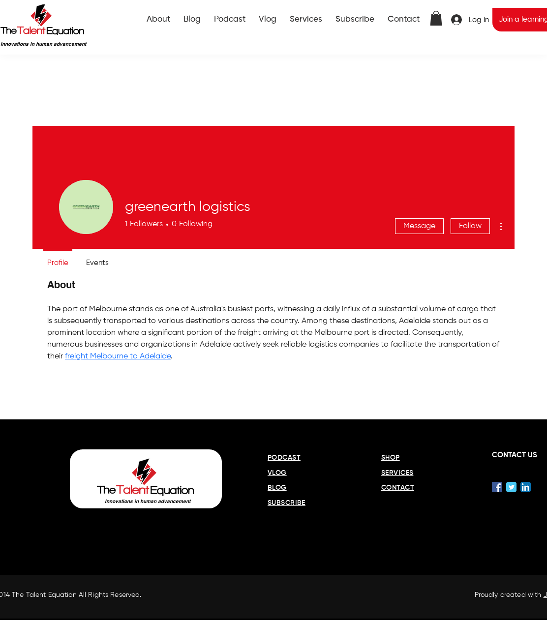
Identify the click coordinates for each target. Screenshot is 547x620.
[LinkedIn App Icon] (525, 487)
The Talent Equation (44, 594)
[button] (436, 18)
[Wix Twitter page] (511, 487)
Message (419, 226)
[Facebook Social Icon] (497, 487)
